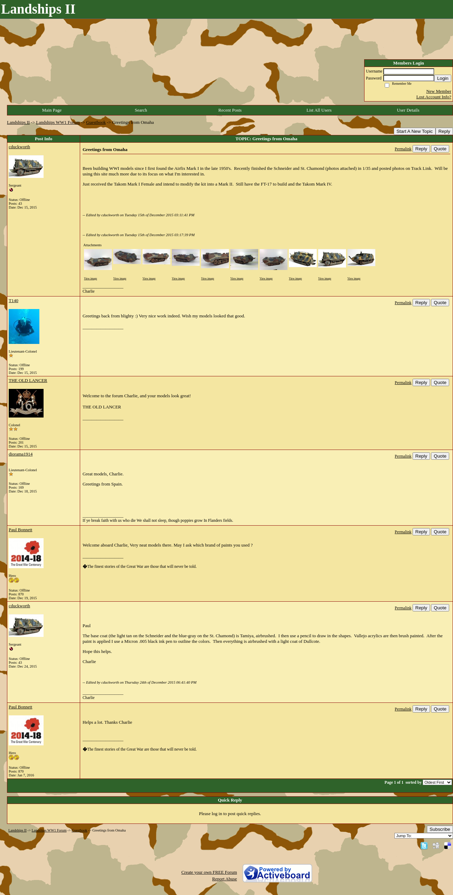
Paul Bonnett (20, 529)
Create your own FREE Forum (209, 872)
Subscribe (440, 829)
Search (141, 110)
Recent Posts (230, 110)
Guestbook (96, 122)
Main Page (52, 110)
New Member (438, 91)
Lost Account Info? (433, 96)
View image (90, 278)
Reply (444, 131)
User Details (408, 110)
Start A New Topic (415, 131)
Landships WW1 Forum (58, 122)
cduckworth (19, 146)
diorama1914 (21, 454)
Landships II (18, 122)
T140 (13, 300)
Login (442, 78)
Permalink (403, 149)
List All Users (318, 110)
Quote (440, 148)
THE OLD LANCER (28, 380)
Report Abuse (224, 878)
